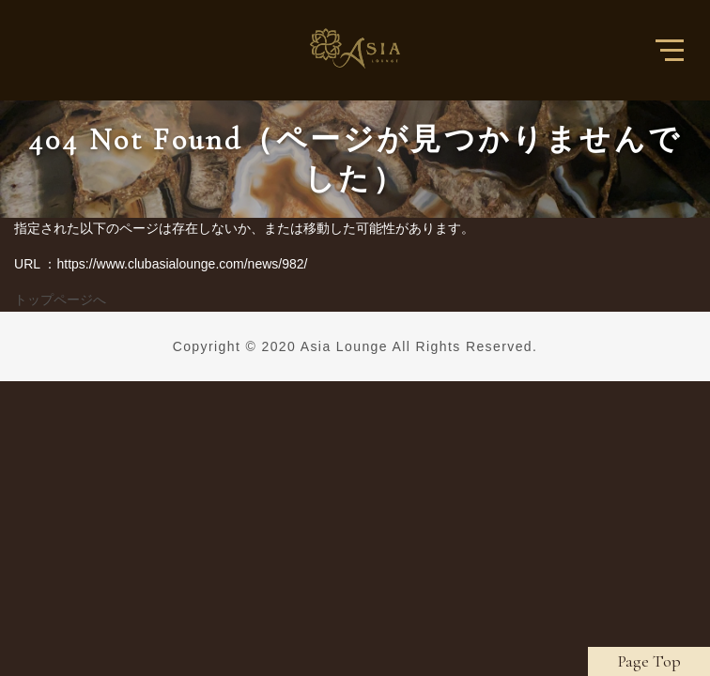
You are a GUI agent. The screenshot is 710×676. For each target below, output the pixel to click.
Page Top (649, 661)
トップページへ (60, 299)
